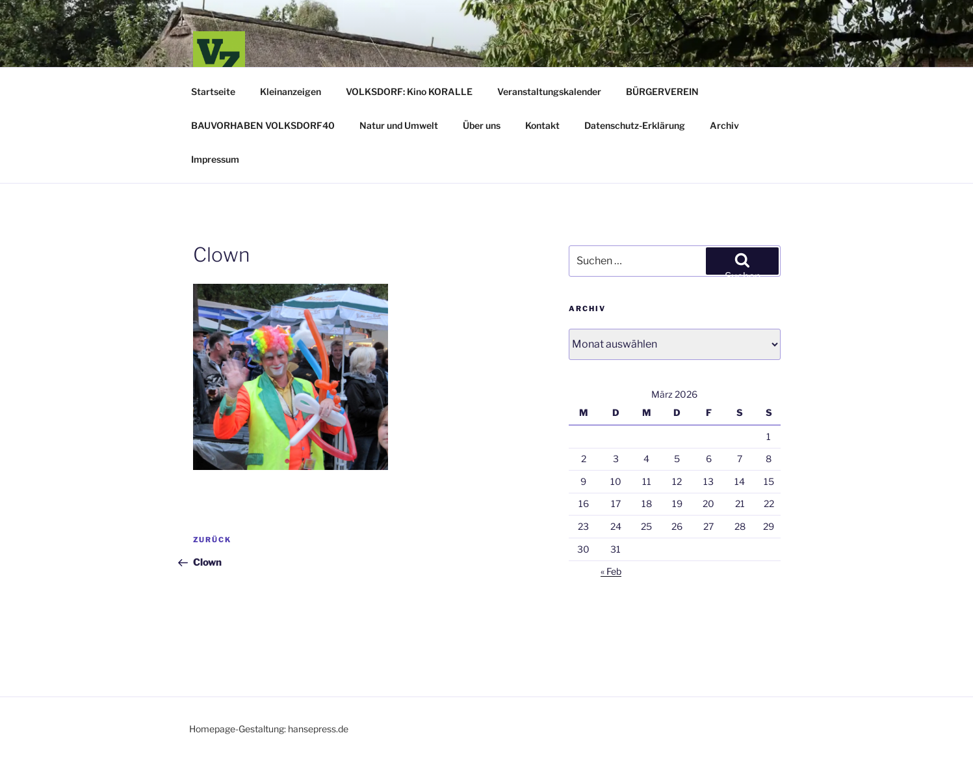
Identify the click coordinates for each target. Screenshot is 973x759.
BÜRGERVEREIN (662, 91)
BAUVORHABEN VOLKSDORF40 (263, 125)
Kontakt (542, 125)
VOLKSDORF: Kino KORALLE (409, 91)
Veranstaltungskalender (549, 91)
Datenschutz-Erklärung (634, 125)
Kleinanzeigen (290, 91)
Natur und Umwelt (398, 125)
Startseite (213, 91)
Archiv (724, 125)
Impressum (215, 159)
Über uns (481, 125)
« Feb (611, 571)
